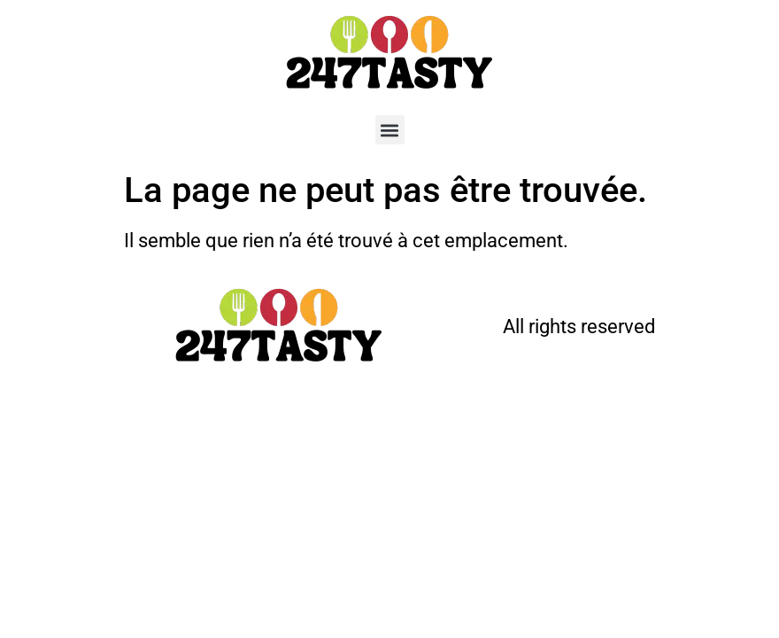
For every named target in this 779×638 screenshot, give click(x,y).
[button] (390, 129)
